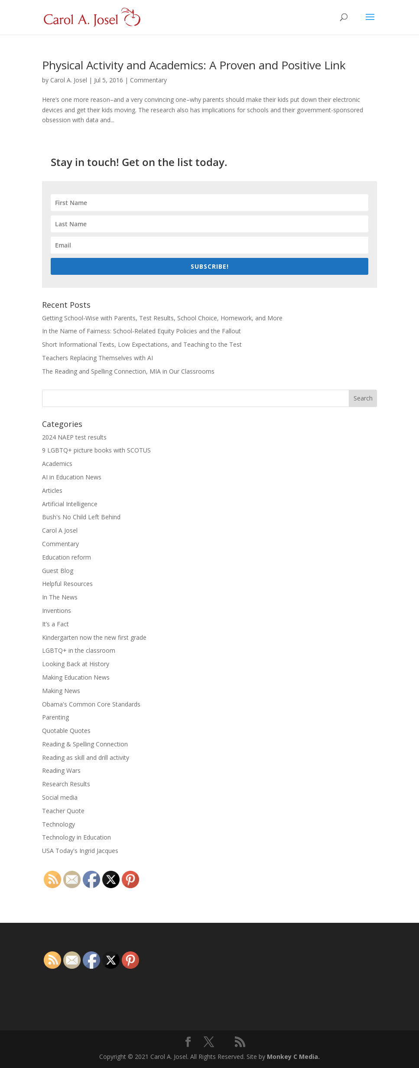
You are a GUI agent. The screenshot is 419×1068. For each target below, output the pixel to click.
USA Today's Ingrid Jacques (80, 851)
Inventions (56, 610)
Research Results (66, 784)
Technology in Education (76, 837)
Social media (60, 797)
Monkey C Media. (293, 1056)
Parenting (55, 717)
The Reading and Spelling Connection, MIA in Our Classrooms (128, 371)
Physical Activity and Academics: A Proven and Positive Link (194, 65)
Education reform (66, 557)
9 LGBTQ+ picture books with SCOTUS (96, 450)
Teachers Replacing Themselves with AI (97, 358)
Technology (58, 824)
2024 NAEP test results (74, 437)
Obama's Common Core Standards (91, 704)
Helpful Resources (67, 584)
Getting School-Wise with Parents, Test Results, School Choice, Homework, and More (162, 318)
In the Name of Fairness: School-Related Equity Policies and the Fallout (141, 331)
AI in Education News (71, 477)
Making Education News (76, 677)
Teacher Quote (63, 811)
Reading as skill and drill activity (85, 757)
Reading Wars (61, 770)
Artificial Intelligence (69, 504)
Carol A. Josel (68, 80)
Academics (57, 463)
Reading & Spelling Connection (85, 744)
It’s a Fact (55, 624)
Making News (61, 691)
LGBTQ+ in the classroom (78, 650)
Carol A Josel (60, 530)
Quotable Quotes (66, 730)
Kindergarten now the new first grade (94, 637)
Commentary (148, 80)
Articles (52, 490)
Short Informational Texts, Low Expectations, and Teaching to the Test (142, 344)
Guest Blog (57, 571)
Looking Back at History (75, 664)
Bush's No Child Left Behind (81, 517)
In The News (60, 597)
